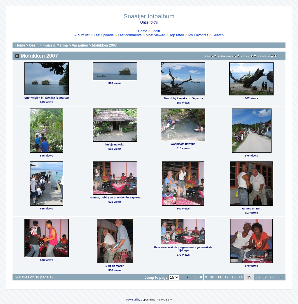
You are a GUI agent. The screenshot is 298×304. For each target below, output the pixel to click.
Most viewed (155, 35)
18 (272, 277)
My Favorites (198, 35)
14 (240, 277)
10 (212, 277)
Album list (82, 35)
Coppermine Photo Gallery (156, 299)
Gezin (34, 45)
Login (156, 31)
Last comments (129, 35)
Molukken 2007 (104, 45)
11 (219, 277)
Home (142, 31)
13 (233, 277)
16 (258, 277)
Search (218, 35)
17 (265, 277)
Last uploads (103, 35)
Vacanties (80, 45)
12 (226, 277)
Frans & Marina (55, 45)
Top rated (176, 35)
